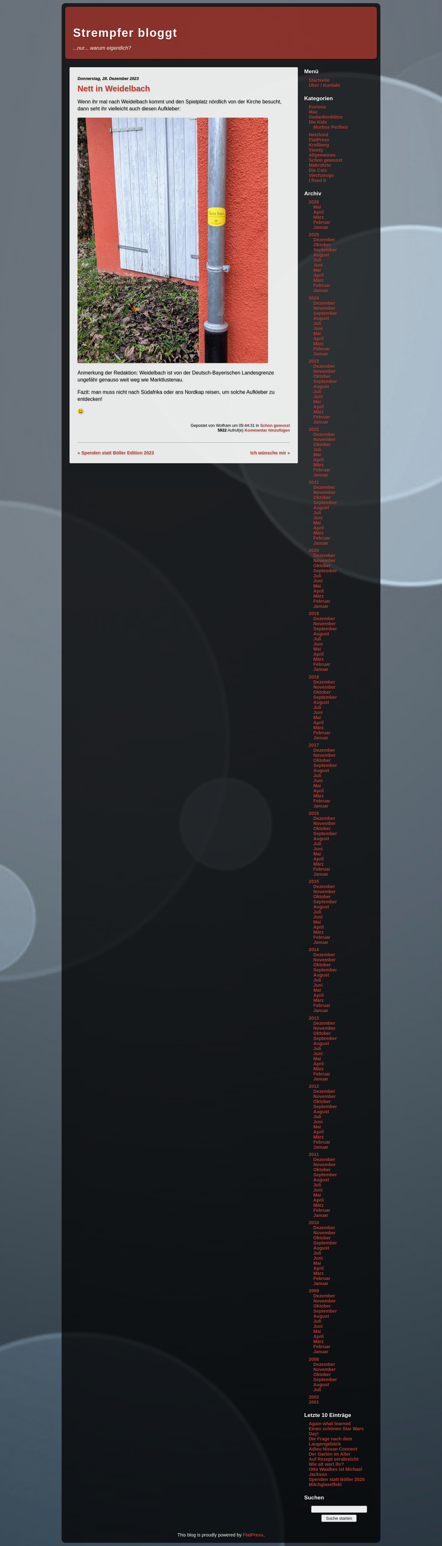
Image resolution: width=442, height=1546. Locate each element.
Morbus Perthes (330, 127)
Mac (313, 111)
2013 (314, 1018)
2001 (314, 1402)
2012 (314, 1086)
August (321, 254)
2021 (314, 482)
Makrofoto (320, 165)
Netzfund (318, 134)
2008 (314, 1359)
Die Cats (318, 170)
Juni (318, 265)
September (325, 249)
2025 (314, 234)
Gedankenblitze (325, 117)
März (318, 217)
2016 (314, 813)
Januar (320, 227)
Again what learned (330, 1423)
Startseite (319, 80)
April (318, 212)
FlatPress (319, 139)
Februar (322, 222)
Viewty (316, 150)
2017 (314, 745)
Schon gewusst (275, 425)
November (324, 308)
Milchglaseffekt (325, 1484)
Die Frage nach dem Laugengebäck (330, 1441)
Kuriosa (317, 106)
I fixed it (317, 180)
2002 (314, 1397)
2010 (314, 1222)
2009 (314, 1290)
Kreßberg (319, 144)
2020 (314, 550)
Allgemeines (322, 155)
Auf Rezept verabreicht (333, 1459)
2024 (314, 298)
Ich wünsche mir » (270, 452)
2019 (314, 613)
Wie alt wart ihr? (326, 1464)
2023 (314, 361)
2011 (314, 1154)
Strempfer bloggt (125, 32)
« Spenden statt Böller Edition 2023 (115, 452)
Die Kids (318, 122)
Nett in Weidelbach (113, 88)
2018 (314, 676)
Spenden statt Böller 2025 (337, 1479)
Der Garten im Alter (329, 1454)
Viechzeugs (321, 175)
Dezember (324, 239)
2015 (314, 881)
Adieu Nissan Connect (333, 1449)
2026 (314, 202)
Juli (317, 260)
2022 (314, 429)
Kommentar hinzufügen (267, 430)
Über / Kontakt (324, 85)
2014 (314, 949)
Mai (317, 207)
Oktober (322, 244)
